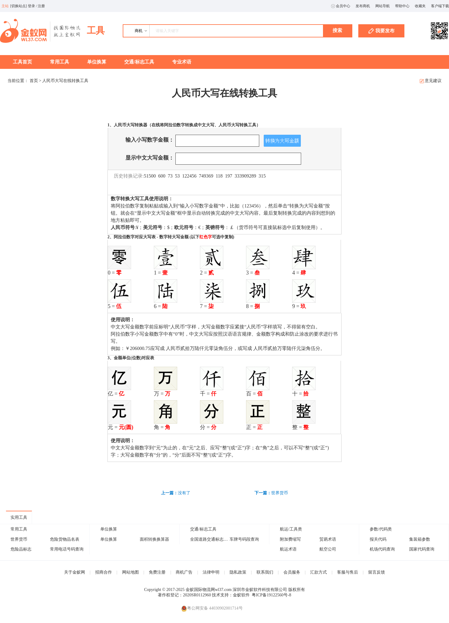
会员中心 (340, 6)
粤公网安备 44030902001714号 (212, 608)
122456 (189, 175)
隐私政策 (238, 572)
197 (228, 175)
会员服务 (291, 572)
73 (170, 175)
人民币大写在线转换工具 (65, 80)
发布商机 (363, 6)
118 (219, 175)
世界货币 (279, 493)
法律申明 (211, 572)
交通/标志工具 (139, 61)
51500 (150, 175)
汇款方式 (318, 572)
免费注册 (157, 572)
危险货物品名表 (64, 539)
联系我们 (265, 572)
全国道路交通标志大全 (211, 539)
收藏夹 (420, 6)
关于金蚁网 (74, 572)
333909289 (245, 175)
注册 (41, 6)
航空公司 (327, 549)
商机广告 (184, 572)
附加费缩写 (290, 539)
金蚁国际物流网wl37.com (209, 589)
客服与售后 (347, 572)
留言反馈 (376, 572)
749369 (206, 175)
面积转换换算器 (154, 539)
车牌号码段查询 (244, 539)
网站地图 (130, 572)
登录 (31, 6)
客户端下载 (440, 6)
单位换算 (96, 61)
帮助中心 (402, 6)
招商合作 (103, 572)
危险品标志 (20, 549)
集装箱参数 (419, 539)
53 (177, 175)
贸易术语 (327, 539)
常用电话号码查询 (67, 549)
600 (161, 175)
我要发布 (381, 31)
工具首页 (22, 61)
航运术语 (288, 549)
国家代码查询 (421, 549)
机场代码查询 (382, 549)
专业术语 (181, 61)
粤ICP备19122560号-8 (271, 595)
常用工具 (59, 61)
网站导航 (382, 6)
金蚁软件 (241, 595)
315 (262, 175)
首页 (34, 80)
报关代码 (378, 539)
